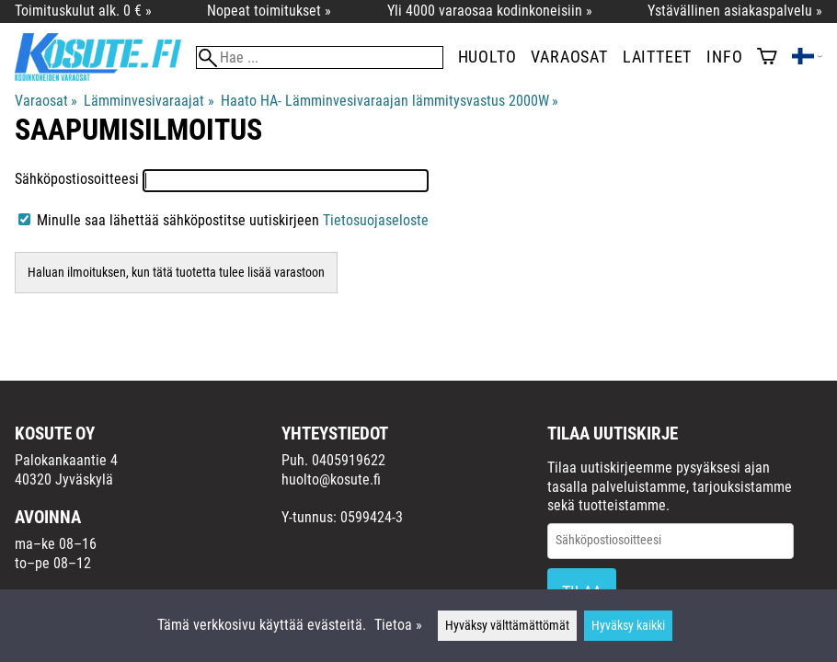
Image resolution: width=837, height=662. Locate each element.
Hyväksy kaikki (628, 625)
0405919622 (348, 460)
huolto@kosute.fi (331, 479)
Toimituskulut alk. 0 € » (83, 10)
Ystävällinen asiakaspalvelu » (735, 10)
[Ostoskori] (767, 58)
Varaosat (569, 57)
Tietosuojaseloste (376, 220)
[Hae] (319, 57)
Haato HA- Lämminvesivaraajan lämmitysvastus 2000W (389, 100)
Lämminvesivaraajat (148, 100)
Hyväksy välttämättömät (507, 625)
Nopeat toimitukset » (269, 10)
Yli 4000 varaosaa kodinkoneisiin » (489, 10)
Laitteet (657, 57)
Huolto (487, 57)
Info (724, 57)
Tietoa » (398, 624)
